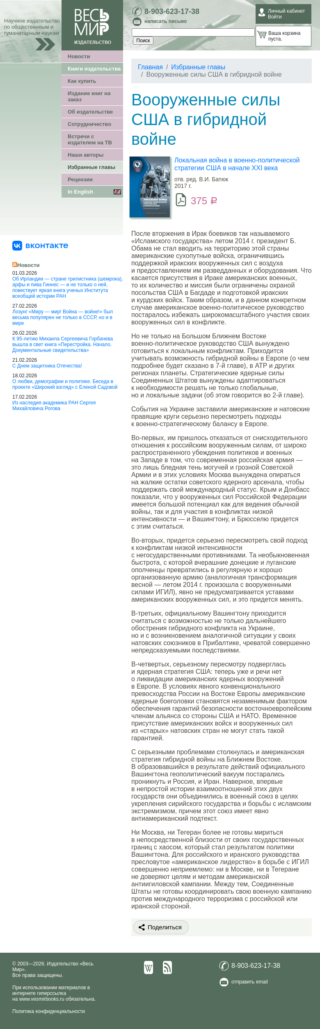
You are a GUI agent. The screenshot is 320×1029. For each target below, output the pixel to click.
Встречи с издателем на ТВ (90, 139)
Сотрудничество (89, 124)
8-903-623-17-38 (171, 11)
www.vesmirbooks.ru (41, 999)
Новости (79, 56)
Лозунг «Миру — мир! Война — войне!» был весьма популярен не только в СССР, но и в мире (62, 317)
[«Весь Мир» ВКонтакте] (40, 245)
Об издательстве (90, 112)
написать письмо (165, 21)
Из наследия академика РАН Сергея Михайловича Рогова (54, 405)
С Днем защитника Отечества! (47, 366)
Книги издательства (94, 69)
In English (80, 192)
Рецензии (80, 179)
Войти (275, 17)
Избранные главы (91, 167)
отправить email (249, 982)
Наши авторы (85, 155)
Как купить (82, 81)
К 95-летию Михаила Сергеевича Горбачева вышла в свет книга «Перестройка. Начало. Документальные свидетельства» (62, 344)
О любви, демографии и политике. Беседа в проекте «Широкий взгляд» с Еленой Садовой (64, 384)
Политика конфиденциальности (48, 1011)
